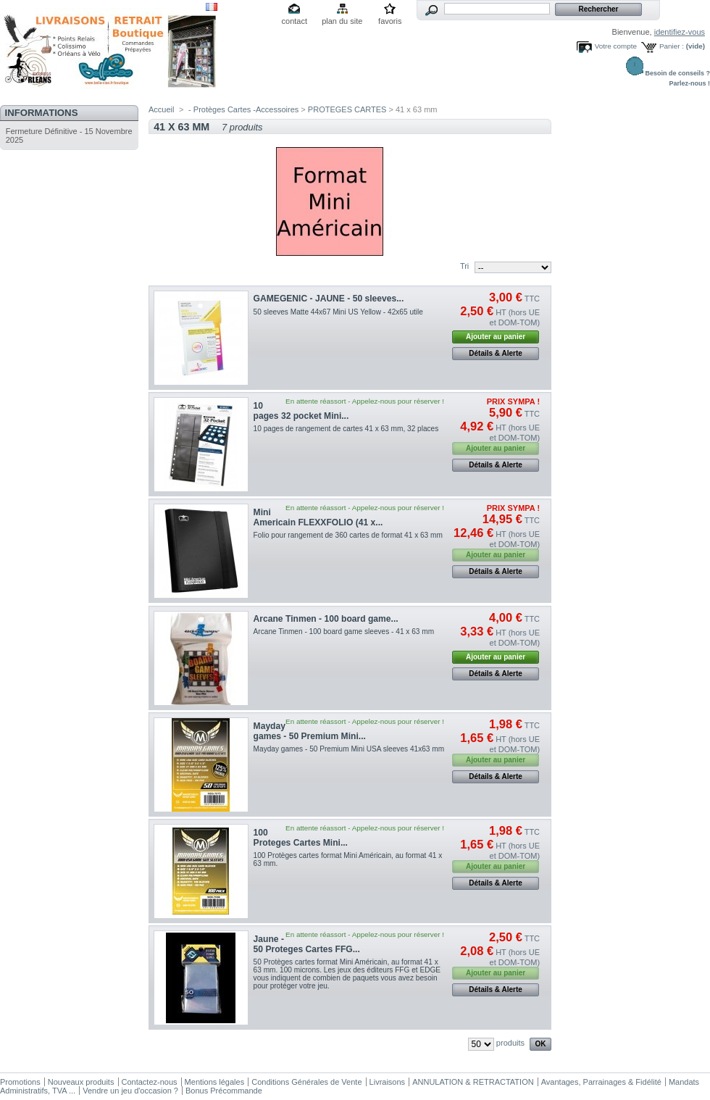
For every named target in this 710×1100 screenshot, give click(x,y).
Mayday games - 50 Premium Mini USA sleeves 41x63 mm (349, 749)
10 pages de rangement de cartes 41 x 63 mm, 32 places (346, 429)
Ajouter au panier (495, 337)
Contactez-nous (150, 1082)
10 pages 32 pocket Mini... (301, 411)
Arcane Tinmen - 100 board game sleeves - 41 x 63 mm (344, 632)
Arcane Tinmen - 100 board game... (326, 619)
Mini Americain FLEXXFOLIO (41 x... (318, 517)
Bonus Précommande (223, 1090)
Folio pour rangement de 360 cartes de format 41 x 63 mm (348, 535)
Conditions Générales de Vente (306, 1082)
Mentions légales (215, 1082)
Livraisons (387, 1082)
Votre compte (616, 46)
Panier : (671, 46)
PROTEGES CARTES (347, 109)
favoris (389, 21)
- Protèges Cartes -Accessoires (243, 109)
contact (294, 21)
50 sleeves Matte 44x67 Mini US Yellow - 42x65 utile (338, 312)
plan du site (342, 21)
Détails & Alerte (495, 353)
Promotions (20, 1082)
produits (510, 1042)
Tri (464, 266)
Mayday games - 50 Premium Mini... (310, 731)
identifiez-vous (679, 32)
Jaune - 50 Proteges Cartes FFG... (307, 944)
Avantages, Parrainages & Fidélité (601, 1082)
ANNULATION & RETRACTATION (472, 1082)
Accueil (161, 109)
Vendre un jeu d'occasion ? (130, 1090)
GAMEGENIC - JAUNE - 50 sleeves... (329, 298)
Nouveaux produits (81, 1082)
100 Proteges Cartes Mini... (301, 838)
